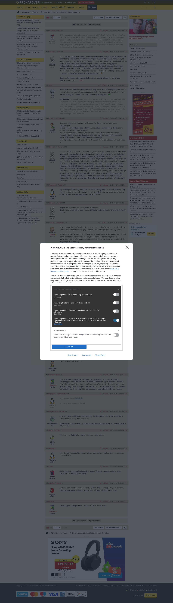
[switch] (116, 294)
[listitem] (86, 289)
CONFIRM (69, 347)
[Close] (128, 248)
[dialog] (86, 301)
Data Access (86, 355)
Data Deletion (73, 355)
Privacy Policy (100, 355)
